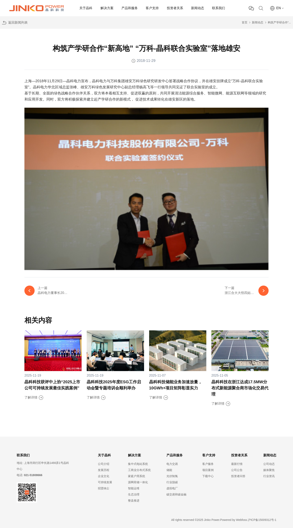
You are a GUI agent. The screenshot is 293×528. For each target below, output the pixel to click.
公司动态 (269, 464)
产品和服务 (129, 8)
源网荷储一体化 (138, 482)
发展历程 (103, 470)
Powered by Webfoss (233, 519)
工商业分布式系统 (139, 470)
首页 (244, 22)
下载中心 (208, 476)
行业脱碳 (172, 482)
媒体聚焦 (269, 470)
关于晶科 (85, 8)
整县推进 (133, 500)
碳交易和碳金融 (176, 494)
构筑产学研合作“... (279, 22)
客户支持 (152, 8)
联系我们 (218, 8)
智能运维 (133, 488)
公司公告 (237, 470)
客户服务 (208, 464)
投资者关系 (175, 8)
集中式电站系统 (138, 464)
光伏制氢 (172, 476)
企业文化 (103, 476)
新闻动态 (197, 8)
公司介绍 (103, 464)
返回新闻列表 (18, 22)
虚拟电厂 (172, 488)
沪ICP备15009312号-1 (262, 519)
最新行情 (237, 464)
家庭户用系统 (136, 476)
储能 (169, 470)
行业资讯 (269, 476)
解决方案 (107, 8)
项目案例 (208, 470)
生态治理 (133, 494)
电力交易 (172, 464)
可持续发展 (105, 482)
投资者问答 (238, 476)
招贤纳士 (103, 488)
